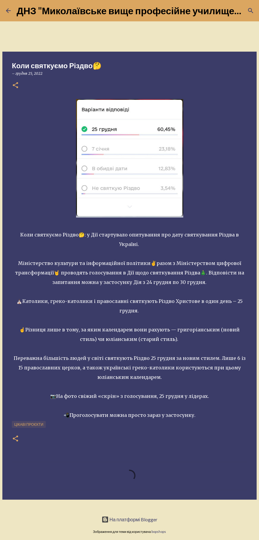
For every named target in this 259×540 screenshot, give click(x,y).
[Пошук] (250, 11)
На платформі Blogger (130, 519)
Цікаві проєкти (28, 424)
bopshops (158, 531)
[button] (15, 86)
